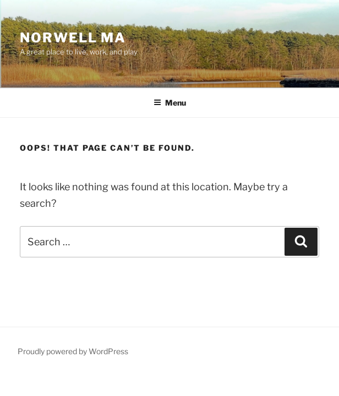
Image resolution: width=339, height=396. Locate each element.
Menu (170, 102)
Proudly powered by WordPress (73, 351)
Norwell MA (73, 38)
